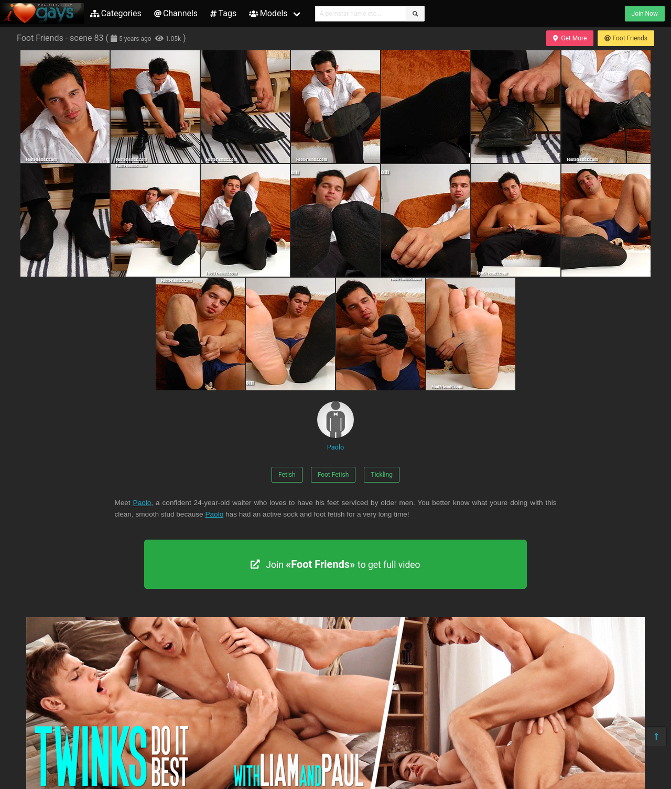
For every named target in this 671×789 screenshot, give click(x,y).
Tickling (382, 474)
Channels (176, 13)
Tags (223, 13)
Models (268, 13)
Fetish (287, 474)
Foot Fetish (333, 474)
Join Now (645, 13)
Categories (116, 13)
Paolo (335, 426)
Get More (570, 38)
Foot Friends (625, 38)
